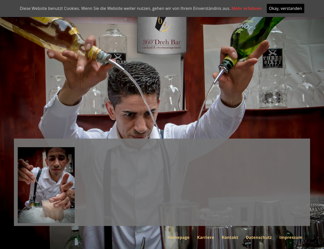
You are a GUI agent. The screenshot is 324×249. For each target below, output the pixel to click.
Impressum (290, 237)
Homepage (179, 237)
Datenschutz (259, 237)
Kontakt (230, 237)
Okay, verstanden (285, 8)
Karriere (205, 237)
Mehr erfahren (247, 8)
